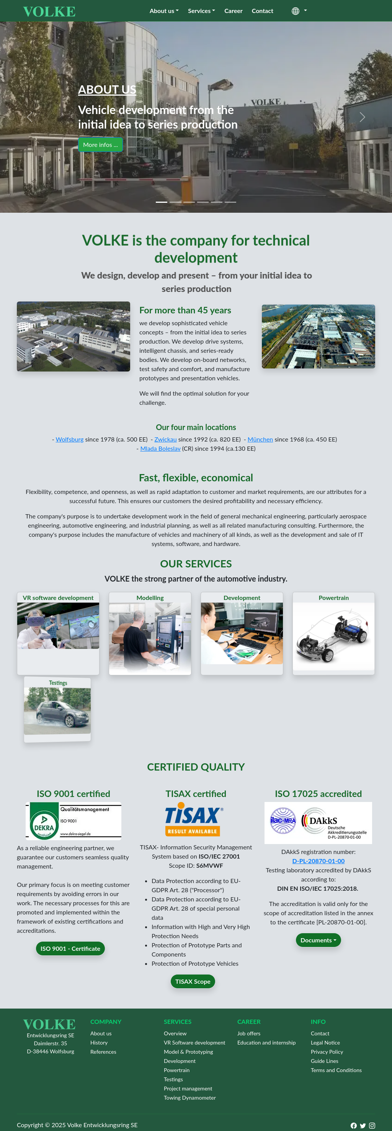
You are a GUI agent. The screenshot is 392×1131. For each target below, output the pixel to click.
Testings (173, 1079)
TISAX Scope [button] (193, 992)
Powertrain (176, 1070)
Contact (262, 10)
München (260, 450)
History (99, 1042)
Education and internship (266, 1042)
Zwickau (165, 450)
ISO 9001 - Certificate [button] (70, 959)
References (103, 1051)
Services (199, 10)
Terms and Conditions (336, 1070)
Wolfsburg (70, 450)
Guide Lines (324, 1061)
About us (162, 10)
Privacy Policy (327, 1051)
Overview (175, 1033)
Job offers (248, 1033)
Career (233, 10)
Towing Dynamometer (190, 1097)
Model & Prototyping (188, 1051)
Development (180, 1061)
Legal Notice (325, 1042)
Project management (188, 1088)
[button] (29, 117)
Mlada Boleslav (160, 459)
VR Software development (194, 1042)
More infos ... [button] (100, 144)
